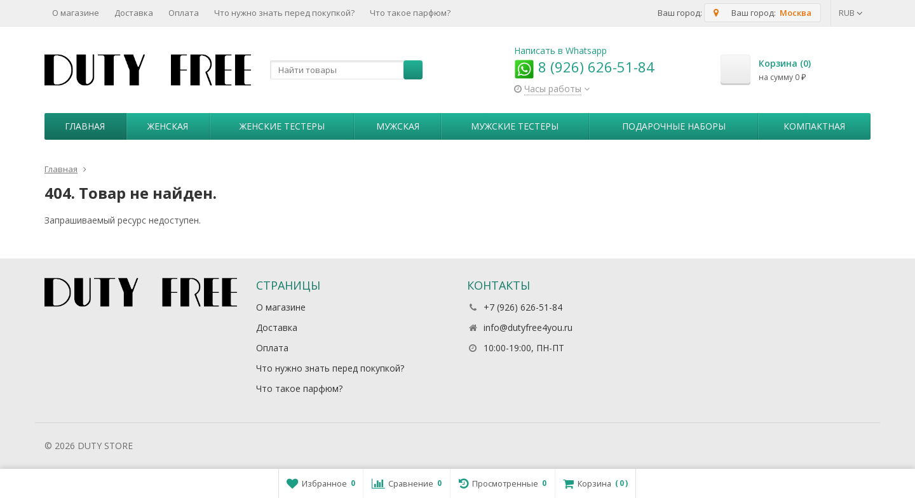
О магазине (75, 12)
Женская (167, 126)
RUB (851, 12)
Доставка (133, 12)
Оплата (183, 12)
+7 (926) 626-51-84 (523, 307)
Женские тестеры (282, 126)
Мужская (397, 126)
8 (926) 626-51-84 (584, 66)
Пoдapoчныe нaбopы (674, 126)
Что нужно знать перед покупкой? (284, 12)
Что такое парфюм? (410, 12)
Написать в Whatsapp (560, 50)
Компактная (814, 126)
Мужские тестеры (515, 126)
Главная (85, 126)
